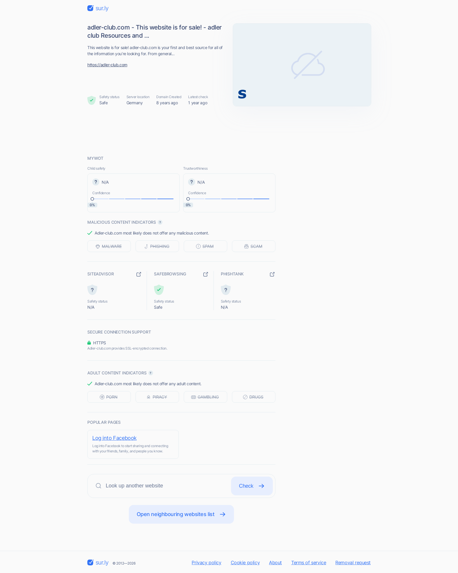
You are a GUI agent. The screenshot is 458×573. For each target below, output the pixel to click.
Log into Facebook (114, 438)
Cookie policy (245, 562)
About (275, 562)
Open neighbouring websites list (181, 514)
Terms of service (308, 562)
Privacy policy (206, 562)
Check (252, 485)
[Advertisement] (229, 130)
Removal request (353, 562)
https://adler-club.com (107, 64)
